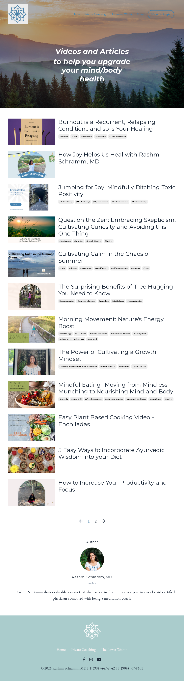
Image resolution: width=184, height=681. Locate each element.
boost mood (80, 335)
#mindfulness (101, 270)
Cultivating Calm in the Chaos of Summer (106, 258)
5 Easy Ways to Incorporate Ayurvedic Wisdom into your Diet (113, 457)
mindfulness (118, 302)
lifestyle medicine (93, 408)
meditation (124, 368)
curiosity (78, 242)
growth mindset (93, 242)
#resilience (100, 137)
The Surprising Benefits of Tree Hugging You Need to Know (103, 291)
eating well (76, 408)
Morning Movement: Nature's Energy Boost (112, 324)
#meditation (65, 242)
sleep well (92, 340)
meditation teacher (114, 408)
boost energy (65, 335)
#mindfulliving (83, 202)
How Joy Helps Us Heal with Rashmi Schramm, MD (111, 158)
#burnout (64, 137)
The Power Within (121, 14)
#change (73, 270)
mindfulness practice (120, 335)
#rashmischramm (120, 202)
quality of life (139, 368)
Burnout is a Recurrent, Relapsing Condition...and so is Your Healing (108, 126)
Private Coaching (95, 14)
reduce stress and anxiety (72, 340)
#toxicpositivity (139, 202)
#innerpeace (86, 137)
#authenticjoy (66, 202)
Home (76, 14)
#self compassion (117, 137)
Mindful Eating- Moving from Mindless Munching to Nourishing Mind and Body (114, 393)
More (140, 14)
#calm (74, 137)
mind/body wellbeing (136, 408)
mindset (108, 242)
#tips (146, 270)
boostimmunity (67, 302)
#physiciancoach (100, 202)
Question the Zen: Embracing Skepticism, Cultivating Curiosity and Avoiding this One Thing (112, 227)
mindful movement (98, 335)
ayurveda (64, 408)
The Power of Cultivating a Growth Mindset (109, 357)
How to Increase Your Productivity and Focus (114, 490)
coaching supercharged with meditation (78, 368)
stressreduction (134, 302)
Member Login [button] (161, 14)
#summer (135, 270)
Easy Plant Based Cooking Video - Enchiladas (107, 425)
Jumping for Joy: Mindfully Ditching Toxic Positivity (110, 191)
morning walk (140, 335)
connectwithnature (86, 302)
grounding (104, 302)
